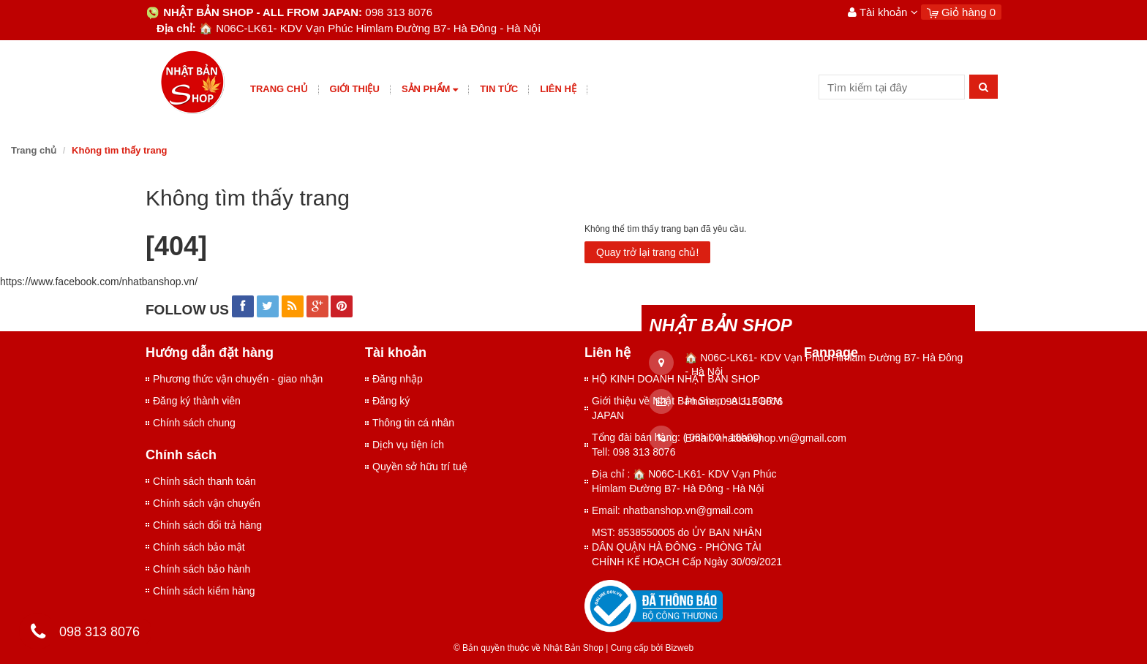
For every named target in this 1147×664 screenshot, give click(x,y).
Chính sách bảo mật (199, 547)
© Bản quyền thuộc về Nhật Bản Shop (528, 648)
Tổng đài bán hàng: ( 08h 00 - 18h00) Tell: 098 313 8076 (676, 444)
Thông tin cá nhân (413, 423)
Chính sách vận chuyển (206, 503)
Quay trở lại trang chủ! (647, 252)
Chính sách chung (194, 423)
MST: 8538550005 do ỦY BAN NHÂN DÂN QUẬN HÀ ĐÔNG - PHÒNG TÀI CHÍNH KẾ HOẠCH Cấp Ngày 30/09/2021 (687, 547)
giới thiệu (355, 88)
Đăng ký (391, 401)
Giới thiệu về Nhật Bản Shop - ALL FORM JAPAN (687, 408)
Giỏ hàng (961, 12)
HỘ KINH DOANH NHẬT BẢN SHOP (676, 379)
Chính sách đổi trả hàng (207, 525)
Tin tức (499, 88)
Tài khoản (883, 12)
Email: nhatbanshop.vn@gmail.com (672, 510)
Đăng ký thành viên (197, 401)
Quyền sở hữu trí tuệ (419, 466)
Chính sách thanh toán (204, 481)
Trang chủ (279, 88)
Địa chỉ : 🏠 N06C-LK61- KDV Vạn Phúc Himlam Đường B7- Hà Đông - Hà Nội (684, 481)
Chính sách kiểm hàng (204, 591)
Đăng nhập (397, 379)
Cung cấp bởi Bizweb (649, 648)
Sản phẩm (430, 89)
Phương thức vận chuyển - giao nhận (238, 379)
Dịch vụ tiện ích (408, 444)
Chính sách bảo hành (201, 569)
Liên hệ (558, 88)
